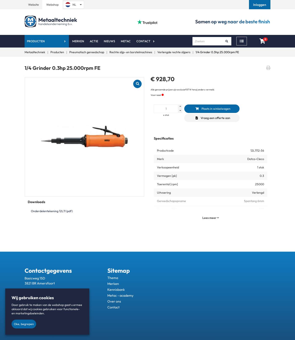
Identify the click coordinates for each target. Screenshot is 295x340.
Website (33, 5)
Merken (78, 41)
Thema (112, 278)
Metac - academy (120, 295)
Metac (126, 41)
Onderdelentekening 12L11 (52, 211)
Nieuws (109, 41)
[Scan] (241, 41)
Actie (94, 41)
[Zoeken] (226, 41)
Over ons (114, 301)
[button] (260, 5)
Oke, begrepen (24, 324)
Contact (143, 41)
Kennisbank (116, 289)
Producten (36, 41)
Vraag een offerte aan (213, 118)
